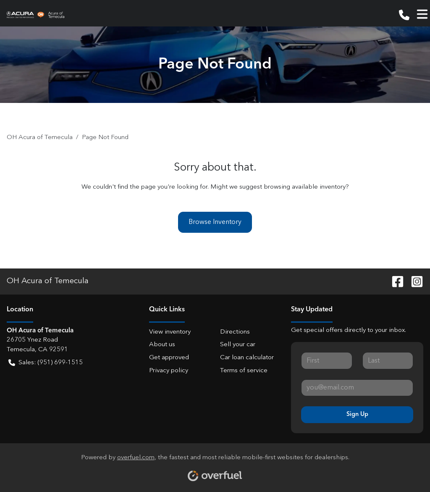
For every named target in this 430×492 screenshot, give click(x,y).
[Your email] (357, 387)
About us (162, 345)
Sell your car (237, 345)
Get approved (169, 358)
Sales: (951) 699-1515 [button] (45, 363)
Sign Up (357, 414)
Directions (235, 332)
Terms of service (243, 371)
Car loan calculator (247, 358)
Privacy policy (168, 371)
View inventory (170, 332)
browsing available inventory (305, 187)
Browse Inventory (215, 222)
